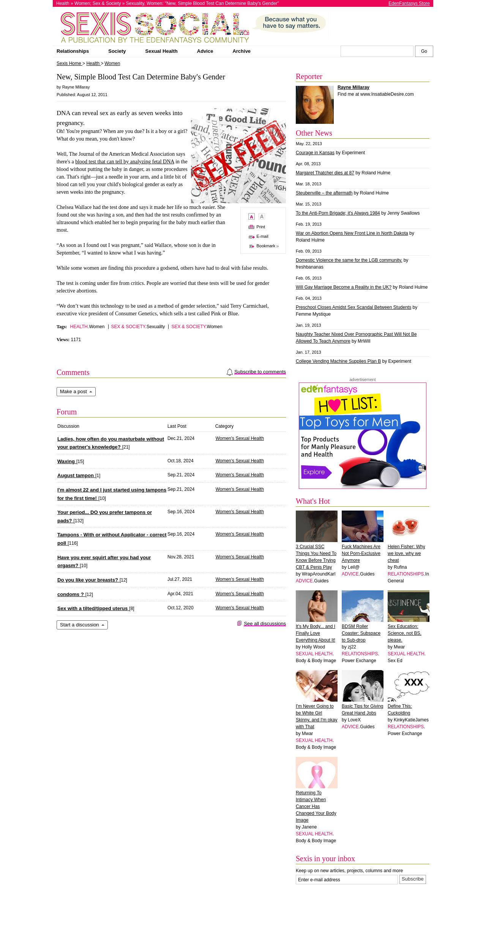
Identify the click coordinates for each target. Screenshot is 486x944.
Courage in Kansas (315, 152)
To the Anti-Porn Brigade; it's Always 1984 (338, 213)
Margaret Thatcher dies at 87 (325, 173)
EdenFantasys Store (409, 3)
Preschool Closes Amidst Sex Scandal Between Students (353, 307)
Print (260, 227)
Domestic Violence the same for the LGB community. (349, 260)
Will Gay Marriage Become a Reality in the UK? (343, 287)
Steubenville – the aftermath (324, 193)
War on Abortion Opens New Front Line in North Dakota (352, 233)
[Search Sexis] (424, 51)
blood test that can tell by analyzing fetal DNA (124, 161)
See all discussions (265, 623)
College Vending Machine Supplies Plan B (338, 361)
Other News (314, 133)
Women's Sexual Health (240, 438)
